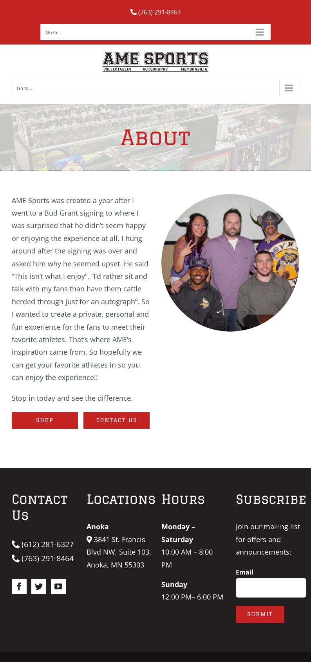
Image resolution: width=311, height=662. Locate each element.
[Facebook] (19, 586)
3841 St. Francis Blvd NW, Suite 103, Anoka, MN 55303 (119, 552)
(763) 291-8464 (155, 12)
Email (244, 572)
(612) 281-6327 (43, 544)
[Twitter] (38, 586)
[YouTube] (58, 586)
